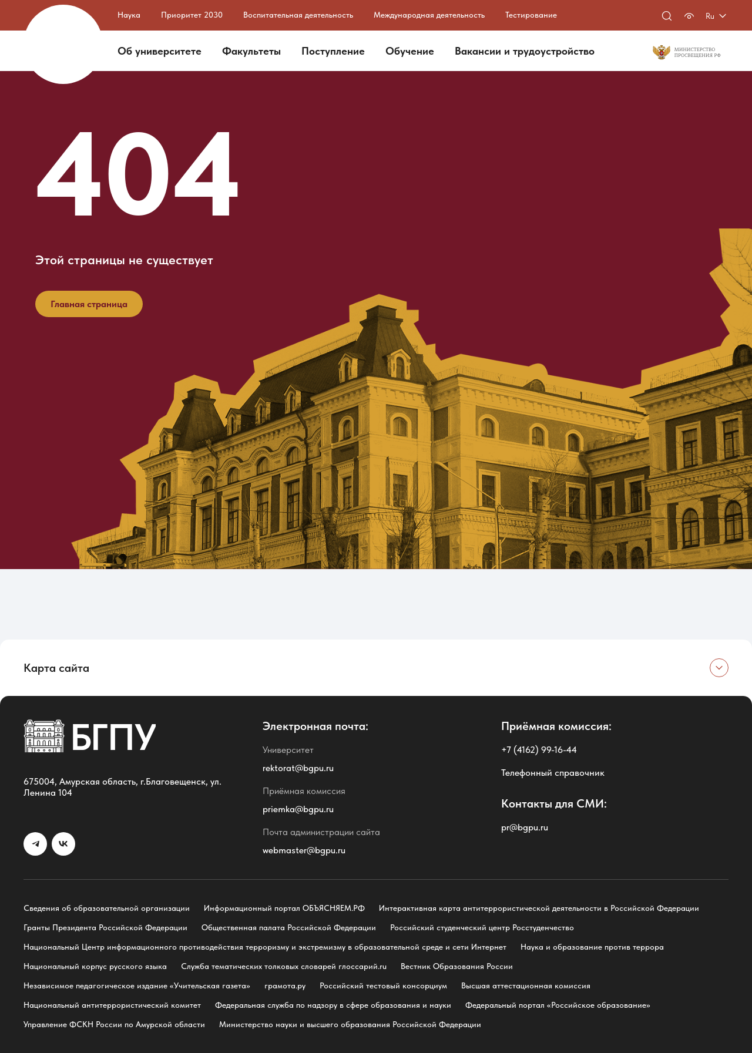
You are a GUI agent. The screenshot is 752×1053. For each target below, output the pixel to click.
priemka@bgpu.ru (298, 809)
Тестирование (531, 14)
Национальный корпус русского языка (95, 966)
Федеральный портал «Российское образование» (557, 1005)
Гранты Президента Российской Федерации (105, 927)
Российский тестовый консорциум (383, 985)
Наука (129, 14)
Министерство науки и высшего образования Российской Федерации (350, 1024)
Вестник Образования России (457, 966)
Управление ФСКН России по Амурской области (114, 1024)
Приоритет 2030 (192, 14)
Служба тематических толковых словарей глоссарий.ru (284, 966)
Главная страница (89, 303)
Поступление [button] (333, 51)
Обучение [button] (409, 51)
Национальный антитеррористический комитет (112, 1005)
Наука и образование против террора (592, 946)
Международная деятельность (429, 14)
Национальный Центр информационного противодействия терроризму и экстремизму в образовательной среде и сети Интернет (265, 946)
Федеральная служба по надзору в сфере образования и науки (333, 1005)
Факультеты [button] (251, 51)
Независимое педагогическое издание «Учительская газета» (137, 985)
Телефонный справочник (553, 772)
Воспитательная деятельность (298, 14)
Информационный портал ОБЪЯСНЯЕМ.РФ (284, 908)
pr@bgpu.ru (524, 827)
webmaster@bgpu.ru (304, 850)
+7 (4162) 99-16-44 (539, 749)
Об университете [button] (160, 51)
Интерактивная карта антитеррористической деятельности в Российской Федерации (539, 908)
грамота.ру (285, 985)
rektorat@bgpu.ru (298, 767)
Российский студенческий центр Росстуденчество (482, 927)
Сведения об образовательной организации (107, 908)
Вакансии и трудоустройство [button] (525, 51)
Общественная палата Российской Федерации (289, 927)
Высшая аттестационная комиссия (525, 985)
